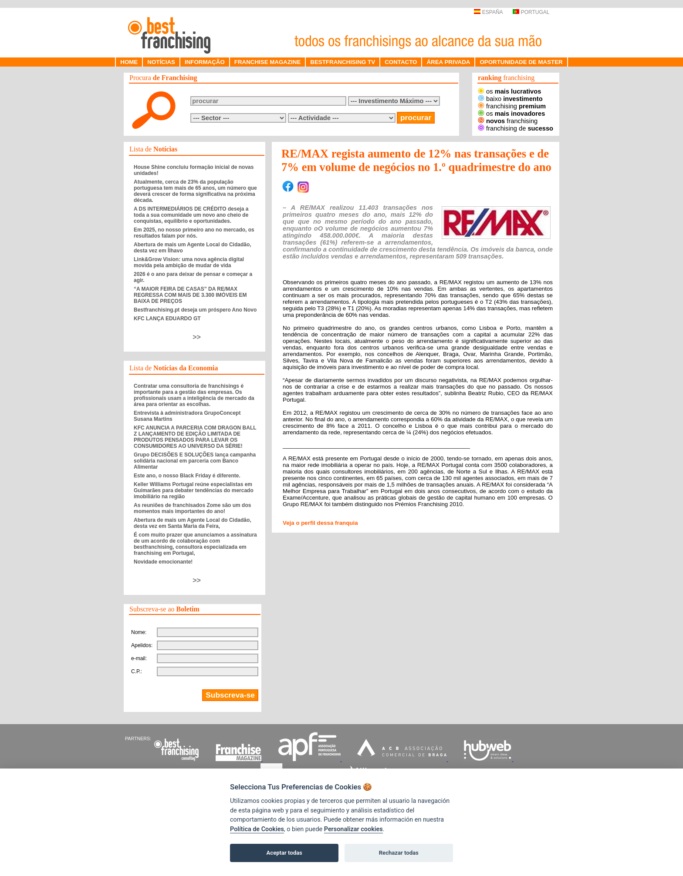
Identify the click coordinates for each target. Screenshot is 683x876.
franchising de (515, 128)
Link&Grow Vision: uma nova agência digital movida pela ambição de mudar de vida (189, 262)
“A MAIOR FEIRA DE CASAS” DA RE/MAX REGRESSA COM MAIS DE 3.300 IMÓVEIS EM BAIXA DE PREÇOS (190, 295)
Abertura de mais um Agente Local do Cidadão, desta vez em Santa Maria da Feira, (192, 523)
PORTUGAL (531, 12)
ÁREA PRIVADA (448, 62)
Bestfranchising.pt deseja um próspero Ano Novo (195, 310)
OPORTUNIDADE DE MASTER (521, 62)
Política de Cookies (257, 829)
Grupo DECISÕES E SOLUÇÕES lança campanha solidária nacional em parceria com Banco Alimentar (195, 461)
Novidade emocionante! (163, 562)
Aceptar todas (284, 852)
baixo (510, 98)
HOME (129, 62)
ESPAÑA (488, 12)
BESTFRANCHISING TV (342, 62)
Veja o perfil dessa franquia (320, 523)
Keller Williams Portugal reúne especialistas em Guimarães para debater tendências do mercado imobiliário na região (194, 490)
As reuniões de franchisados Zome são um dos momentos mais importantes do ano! (192, 508)
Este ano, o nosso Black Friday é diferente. (187, 476)
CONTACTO (401, 62)
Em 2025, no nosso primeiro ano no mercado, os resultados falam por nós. (194, 233)
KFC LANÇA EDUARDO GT (167, 318)
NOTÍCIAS (161, 62)
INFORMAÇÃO (205, 62)
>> (197, 337)
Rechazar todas (399, 852)
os (509, 91)
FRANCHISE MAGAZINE (267, 62)
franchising (512, 106)
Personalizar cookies (353, 829)
